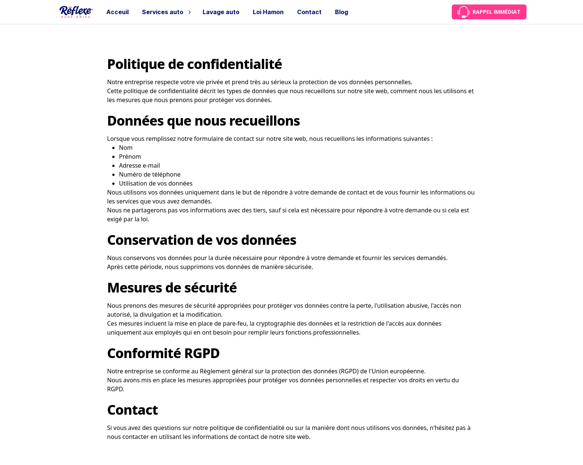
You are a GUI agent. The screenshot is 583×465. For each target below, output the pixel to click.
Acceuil (117, 12)
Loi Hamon (268, 12)
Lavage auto (221, 12)
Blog (341, 12)
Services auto (162, 12)
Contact (309, 12)
